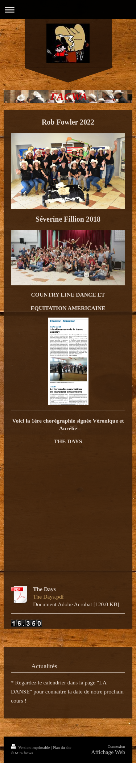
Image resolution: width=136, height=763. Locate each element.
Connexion (116, 746)
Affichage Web (108, 752)
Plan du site (62, 747)
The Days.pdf (48, 597)
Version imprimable (31, 747)
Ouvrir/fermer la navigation (68, 9)
